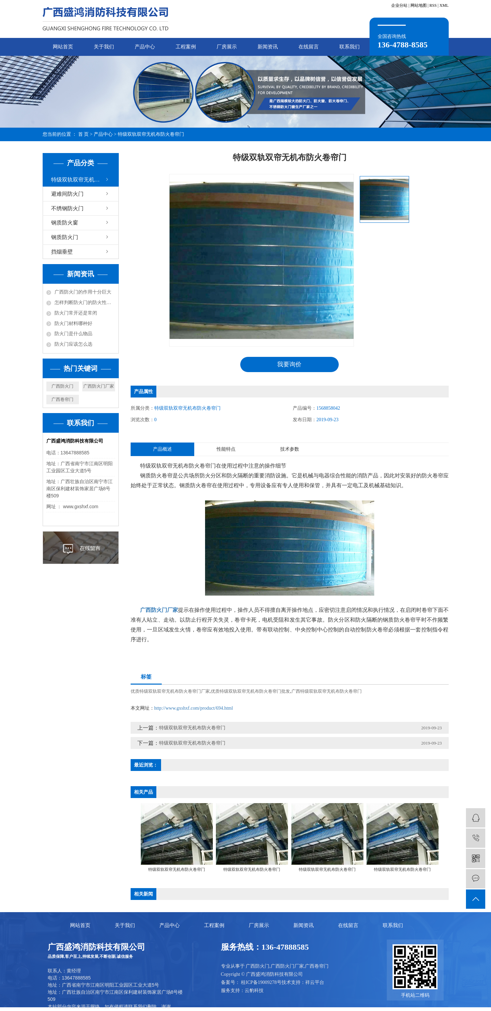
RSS (433, 5)
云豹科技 (254, 990)
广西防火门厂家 (98, 386)
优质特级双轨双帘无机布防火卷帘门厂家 (170, 691)
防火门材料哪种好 (73, 323)
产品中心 (145, 46)
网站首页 (63, 46)
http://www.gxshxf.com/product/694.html (193, 708)
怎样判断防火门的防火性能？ (84, 302)
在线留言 (308, 46)
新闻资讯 (268, 46)
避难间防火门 (67, 194)
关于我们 (104, 46)
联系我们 (349, 46)
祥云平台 (314, 982)
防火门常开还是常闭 (75, 313)
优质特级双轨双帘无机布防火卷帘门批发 (250, 691)
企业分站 (399, 5)
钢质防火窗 (64, 222)
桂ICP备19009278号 (261, 982)
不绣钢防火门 (67, 208)
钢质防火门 (64, 237)
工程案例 (186, 46)
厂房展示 (227, 46)
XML (444, 5)
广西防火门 (62, 386)
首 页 (83, 134)
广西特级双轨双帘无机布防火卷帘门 (326, 691)
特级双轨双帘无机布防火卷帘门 (151, 134)
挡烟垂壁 (62, 252)
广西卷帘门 (62, 399)
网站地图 (418, 5)
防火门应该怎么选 (73, 344)
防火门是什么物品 (73, 333)
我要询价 (289, 364)
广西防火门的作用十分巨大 (82, 292)
